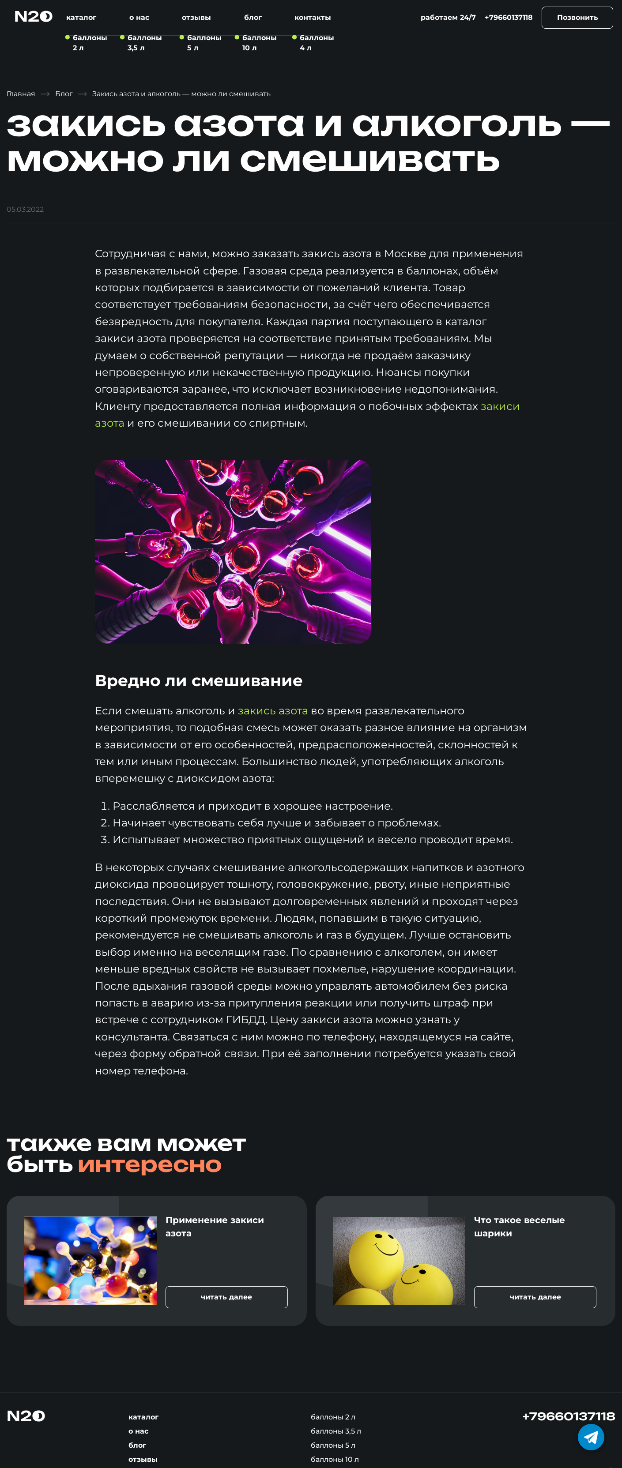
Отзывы (196, 17)
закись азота (273, 710)
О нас (139, 17)
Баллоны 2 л (333, 1417)
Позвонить (577, 17)
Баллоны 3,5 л (336, 1431)
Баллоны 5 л (333, 1445)
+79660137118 (509, 17)
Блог (253, 17)
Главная (21, 94)
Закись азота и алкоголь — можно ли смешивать (181, 94)
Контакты (312, 17)
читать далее (226, 1297)
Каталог (81, 17)
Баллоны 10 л (335, 1459)
